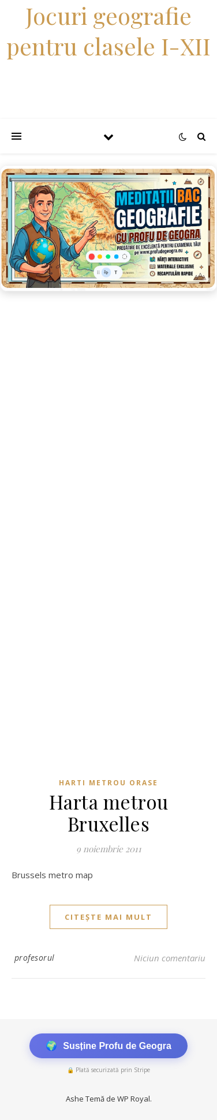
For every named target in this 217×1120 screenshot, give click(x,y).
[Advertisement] (108, 411)
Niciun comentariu (169, 958)
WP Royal (133, 1098)
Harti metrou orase (108, 783)
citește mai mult (108, 917)
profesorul (34, 957)
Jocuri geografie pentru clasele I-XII (108, 30)
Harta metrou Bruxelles (109, 812)
